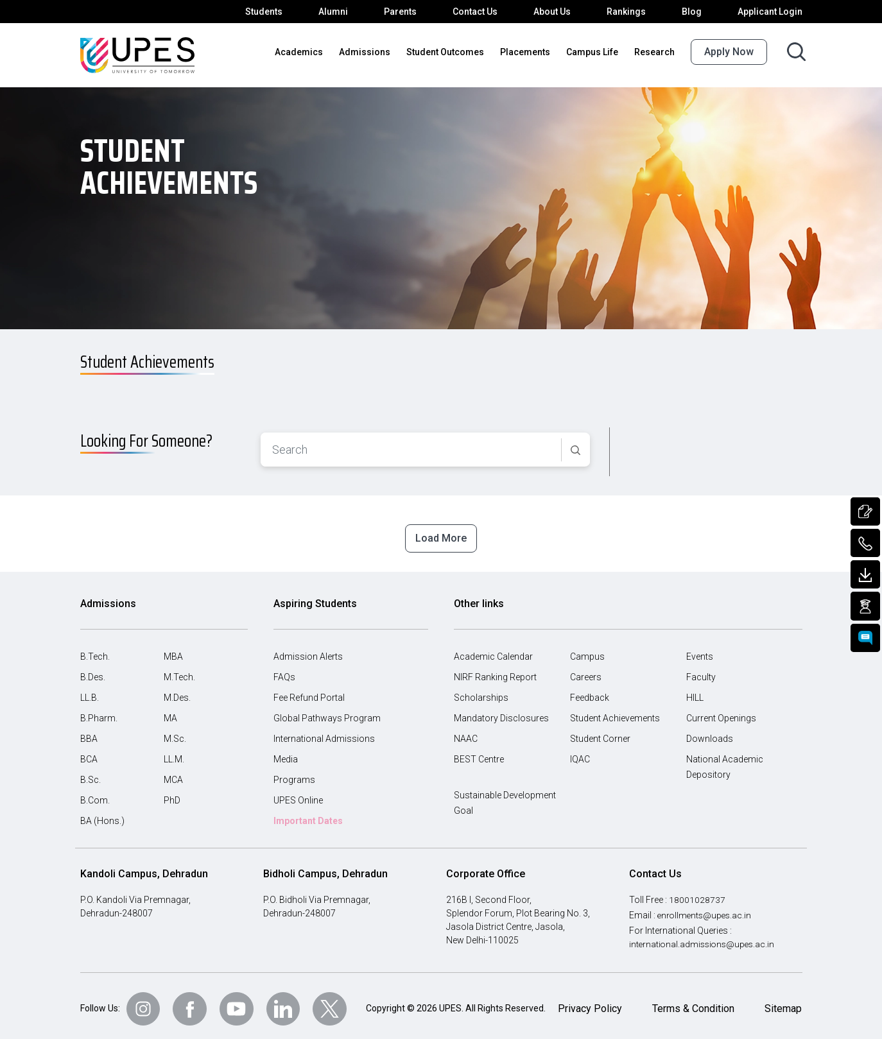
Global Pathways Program (325, 712)
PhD (172, 794)
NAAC (466, 732)
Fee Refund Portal (310, 691)
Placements (529, 52)
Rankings (631, 11)
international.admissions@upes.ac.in (702, 937)
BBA (89, 732)
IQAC (581, 753)
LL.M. (175, 753)
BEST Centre (480, 753)
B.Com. (95, 794)
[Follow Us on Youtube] (240, 1002)
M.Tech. (179, 670)
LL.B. (90, 691)
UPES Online (299, 794)
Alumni (343, 11)
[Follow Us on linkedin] (288, 1002)
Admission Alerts (306, 650)
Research (655, 52)
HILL (695, 691)
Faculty (700, 670)
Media (285, 753)
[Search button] (796, 52)
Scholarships (479, 691)
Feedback (589, 691)
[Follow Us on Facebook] (193, 1002)
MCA (174, 773)
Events (700, 650)
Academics (316, 52)
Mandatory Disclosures (499, 712)
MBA (173, 650)
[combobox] (411, 444)
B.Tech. (95, 650)
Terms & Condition (692, 1002)
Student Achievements (614, 712)
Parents (408, 11)
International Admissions (322, 732)
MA (170, 712)
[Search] (575, 444)
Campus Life (595, 52)
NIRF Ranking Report (497, 670)
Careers (586, 670)
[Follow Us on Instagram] (145, 1002)
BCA (89, 753)
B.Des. (93, 670)
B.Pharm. (98, 712)
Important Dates (308, 814)
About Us (559, 11)
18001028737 (698, 893)
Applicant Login (771, 11)
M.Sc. (175, 732)
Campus (586, 650)
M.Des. (178, 691)
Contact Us (482, 11)
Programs (293, 773)
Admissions (377, 52)
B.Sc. (90, 773)
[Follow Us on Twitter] (335, 1002)
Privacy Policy (589, 1002)
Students (275, 11)
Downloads (708, 732)
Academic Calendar (493, 650)
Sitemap (783, 1002)
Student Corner (600, 732)
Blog (696, 11)
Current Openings (721, 712)
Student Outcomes (453, 52)
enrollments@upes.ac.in (707, 908)
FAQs (284, 670)
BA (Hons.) (102, 814)
